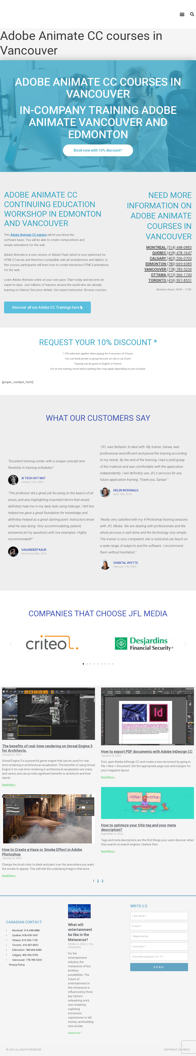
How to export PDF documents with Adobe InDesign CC (147, 751)
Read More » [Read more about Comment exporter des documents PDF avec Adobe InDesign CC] (108, 777)
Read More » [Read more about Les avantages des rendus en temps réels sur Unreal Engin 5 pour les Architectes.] (9, 784)
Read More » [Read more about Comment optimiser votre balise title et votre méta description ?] (108, 851)
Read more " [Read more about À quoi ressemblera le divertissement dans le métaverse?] (75, 1033)
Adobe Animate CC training (29, 235)
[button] (182, 14)
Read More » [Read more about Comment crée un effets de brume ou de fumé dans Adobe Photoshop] (9, 875)
